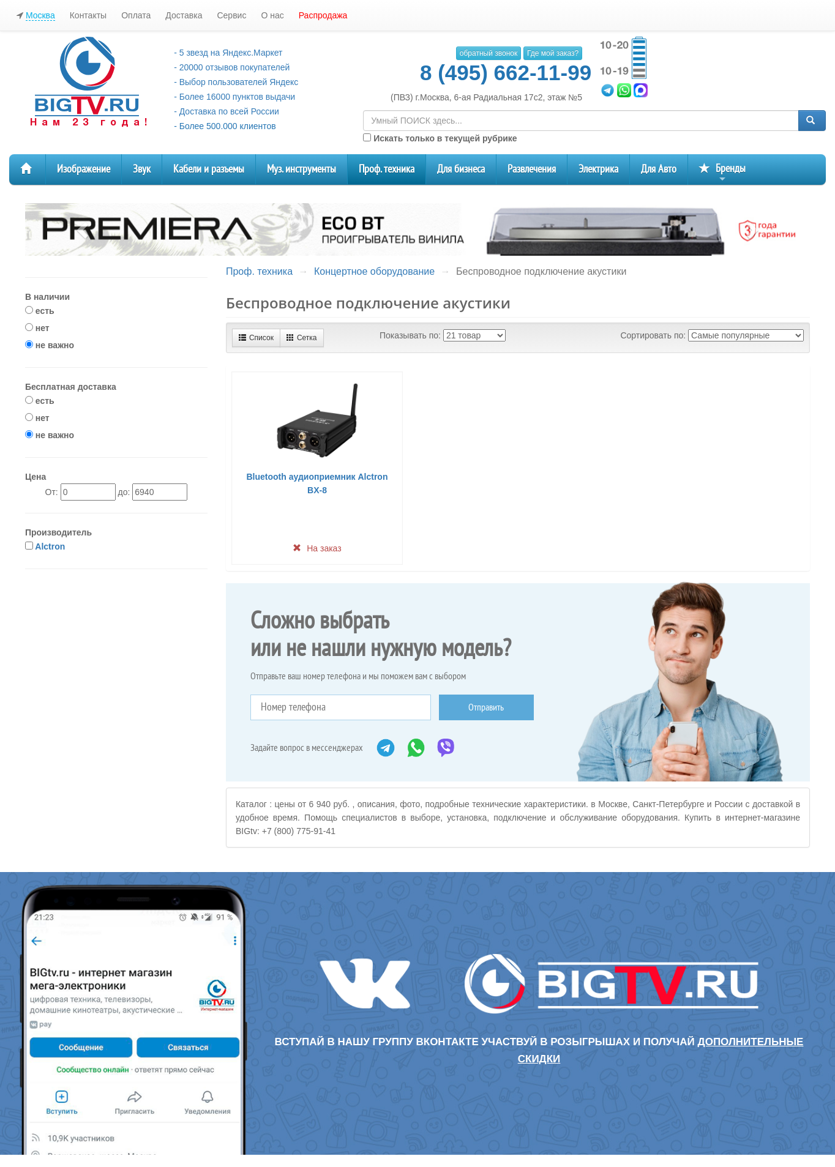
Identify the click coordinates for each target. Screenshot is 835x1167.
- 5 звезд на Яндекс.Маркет (228, 53)
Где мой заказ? (553, 53)
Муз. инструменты (301, 169)
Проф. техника (386, 169)
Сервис (231, 15)
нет (37, 328)
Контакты (88, 15)
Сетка (301, 338)
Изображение (83, 169)
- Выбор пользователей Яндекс (236, 82)
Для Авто (658, 169)
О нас (272, 15)
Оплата (136, 15)
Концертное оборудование (374, 271)
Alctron (50, 546)
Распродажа (323, 15)
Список (256, 338)
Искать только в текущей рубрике (440, 138)
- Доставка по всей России (226, 111)
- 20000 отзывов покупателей (232, 67)
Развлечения (531, 169)
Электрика (598, 169)
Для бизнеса (461, 169)
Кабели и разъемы (208, 169)
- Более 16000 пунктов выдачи (234, 97)
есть (39, 311)
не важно (49, 345)
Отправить (486, 707)
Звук (142, 169)
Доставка (183, 15)
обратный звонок (488, 53)
